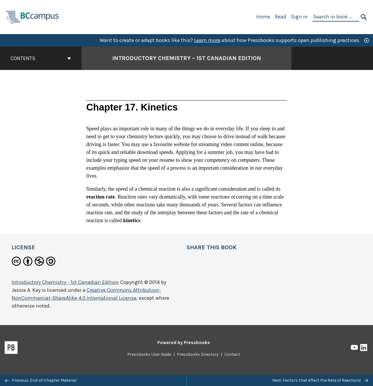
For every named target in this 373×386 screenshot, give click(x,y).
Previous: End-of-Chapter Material (40, 380)
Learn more (207, 40)
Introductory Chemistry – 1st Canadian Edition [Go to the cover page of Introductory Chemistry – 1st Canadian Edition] (186, 58)
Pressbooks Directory (198, 354)
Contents (40, 58)
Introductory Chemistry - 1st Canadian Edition (65, 282)
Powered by (183, 342)
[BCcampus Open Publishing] (32, 16)
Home (263, 16)
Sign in (299, 16)
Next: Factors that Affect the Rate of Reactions (320, 380)
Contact (232, 354)
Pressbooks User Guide (149, 354)
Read (280, 16)
